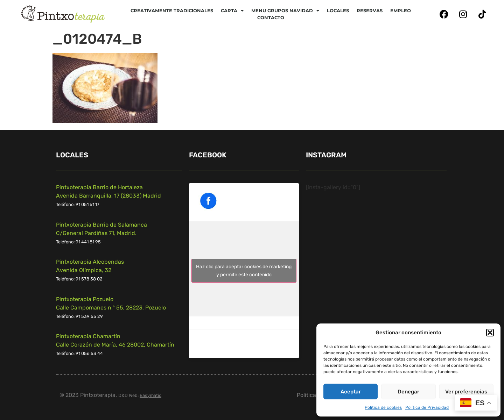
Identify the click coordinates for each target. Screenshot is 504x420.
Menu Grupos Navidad (285, 10)
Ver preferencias (466, 392)
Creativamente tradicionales (172, 10)
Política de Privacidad (427, 407)
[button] (489, 332)
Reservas (370, 10)
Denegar (408, 392)
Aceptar (351, 392)
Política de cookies (383, 407)
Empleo (400, 10)
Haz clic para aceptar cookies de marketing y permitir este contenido (244, 271)
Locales (338, 10)
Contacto (270, 17)
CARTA (232, 10)
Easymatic (150, 395)
